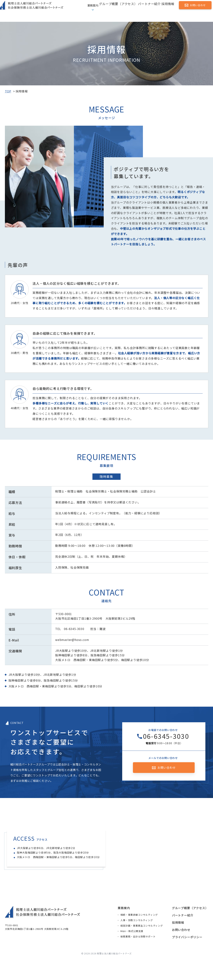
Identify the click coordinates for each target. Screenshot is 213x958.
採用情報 (165, 11)
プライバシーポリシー (187, 937)
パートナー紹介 (145, 11)
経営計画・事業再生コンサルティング (141, 926)
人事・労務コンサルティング (136, 921)
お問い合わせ (195, 10)
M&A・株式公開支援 (131, 931)
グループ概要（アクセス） (115, 11)
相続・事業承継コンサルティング (139, 915)
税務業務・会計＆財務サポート (137, 937)
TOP (8, 91)
